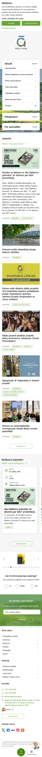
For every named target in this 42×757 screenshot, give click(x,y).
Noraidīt (11, 23)
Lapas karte (7, 673)
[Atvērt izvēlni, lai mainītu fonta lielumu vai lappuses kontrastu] (31, 753)
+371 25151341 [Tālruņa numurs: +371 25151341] (10, 693)
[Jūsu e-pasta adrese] (21, 612)
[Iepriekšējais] (4, 559)
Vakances (6, 640)
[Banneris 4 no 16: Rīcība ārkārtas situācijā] (21, 559)
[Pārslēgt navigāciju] (21, 752)
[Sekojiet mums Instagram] (17, 730)
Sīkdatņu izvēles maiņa (11, 677)
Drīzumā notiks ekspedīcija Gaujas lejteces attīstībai (19, 251)
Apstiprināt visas (31, 23)
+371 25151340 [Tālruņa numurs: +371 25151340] (10, 689)
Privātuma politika (9, 666)
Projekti (5, 647)
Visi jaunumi (21, 446)
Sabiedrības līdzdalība (10, 395)
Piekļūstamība (8, 670)
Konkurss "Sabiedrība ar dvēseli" (14, 392)
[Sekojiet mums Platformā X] (3, 730)
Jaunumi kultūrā (27, 218)
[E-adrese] (6, 709)
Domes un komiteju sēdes (21, 304)
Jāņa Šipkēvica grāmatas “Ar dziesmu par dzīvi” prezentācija (19, 510)
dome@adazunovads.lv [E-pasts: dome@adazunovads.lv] (13, 696)
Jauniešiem (27, 346)
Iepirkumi (6, 643)
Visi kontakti (12, 716)
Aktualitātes (15, 218)
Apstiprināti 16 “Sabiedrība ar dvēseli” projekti (21, 382)
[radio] (8, 586)
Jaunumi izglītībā (9, 349)
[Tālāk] (38, 559)
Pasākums (9, 527)
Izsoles (5, 654)
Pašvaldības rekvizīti (10, 636)
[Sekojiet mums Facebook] (8, 730)
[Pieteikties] (22, 619)
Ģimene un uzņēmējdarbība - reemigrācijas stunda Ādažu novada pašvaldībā (19, 428)
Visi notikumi (21, 544)
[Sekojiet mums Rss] (22, 730)
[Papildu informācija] (12, 709)
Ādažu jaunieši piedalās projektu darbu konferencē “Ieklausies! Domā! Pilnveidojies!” (20, 338)
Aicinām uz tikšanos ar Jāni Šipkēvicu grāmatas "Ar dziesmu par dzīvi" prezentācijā (20, 175)
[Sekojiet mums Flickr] (13, 730)
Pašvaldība (7, 650)
